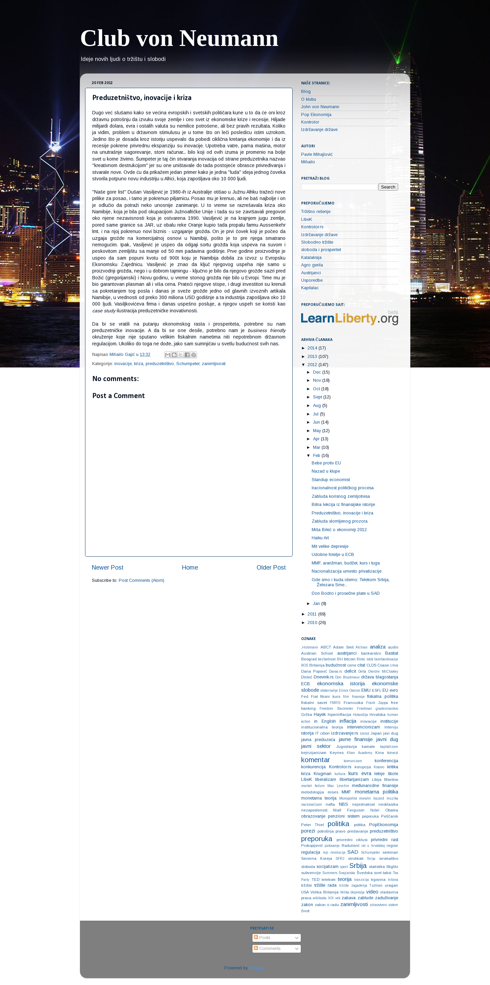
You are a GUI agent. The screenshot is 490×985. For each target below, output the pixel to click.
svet (377, 873)
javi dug (390, 733)
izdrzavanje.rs (344, 733)
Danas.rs (335, 671)
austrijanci (347, 653)
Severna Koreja (316, 858)
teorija (345, 879)
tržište (306, 885)
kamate (368, 746)
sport (344, 867)
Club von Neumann (179, 38)
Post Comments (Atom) (141, 580)
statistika (377, 867)
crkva (394, 665)
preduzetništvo (160, 363)
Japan (376, 733)
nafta (330, 804)
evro (394, 690)
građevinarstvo (387, 708)
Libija (376, 779)
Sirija (371, 858)
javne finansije (356, 739)
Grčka (306, 714)
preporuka (316, 838)
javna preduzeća (318, 739)
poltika (359, 825)
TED (316, 879)
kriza (138, 363)
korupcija (363, 767)
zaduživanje (386, 898)
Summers (329, 873)
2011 (313, 614)
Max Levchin (338, 786)
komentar (315, 760)
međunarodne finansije (375, 785)
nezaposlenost (314, 810)
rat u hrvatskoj (373, 846)
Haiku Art (320, 538)
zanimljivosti (214, 363)
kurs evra (359, 773)
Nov (317, 380)
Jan (317, 603)
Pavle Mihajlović (316, 154)
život (305, 911)
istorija (307, 733)
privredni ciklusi (352, 840)
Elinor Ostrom (349, 690)
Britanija (317, 665)
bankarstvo (371, 653)
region (392, 845)
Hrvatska (378, 714)
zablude (365, 898)
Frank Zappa (377, 703)
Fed (304, 696)
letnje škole (386, 773)
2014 (313, 348)
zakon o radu (327, 905)
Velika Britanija (324, 892)
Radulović (351, 845)
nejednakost (363, 804)
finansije (358, 697)
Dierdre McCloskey (383, 671)
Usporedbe (312, 280)
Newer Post (108, 567)
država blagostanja (379, 677)
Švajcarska (347, 873)
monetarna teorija (319, 798)
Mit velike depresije (330, 546)
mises (333, 792)
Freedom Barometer (336, 708)
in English (325, 721)
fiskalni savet (314, 703)
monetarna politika (376, 791)
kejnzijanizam (313, 753)
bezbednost (327, 659)
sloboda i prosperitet (321, 249)
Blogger (257, 968)
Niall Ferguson (348, 810)
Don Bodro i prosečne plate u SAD (346, 593)
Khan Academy (359, 753)
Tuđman (375, 885)
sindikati (355, 858)
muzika (392, 798)
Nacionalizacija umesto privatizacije (346, 571)
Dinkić (306, 677)
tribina (393, 880)
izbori (325, 733)
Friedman (364, 708)
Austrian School (317, 653)
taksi (387, 873)
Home (190, 567)
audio (393, 647)
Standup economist (331, 479)
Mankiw (391, 779)
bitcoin (350, 659)
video (372, 891)
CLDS (371, 665)
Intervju (391, 727)
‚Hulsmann (309, 647)
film (346, 697)
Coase (383, 665)
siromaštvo (388, 858)
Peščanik (389, 816)
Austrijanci (311, 272)
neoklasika (388, 804)
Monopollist (348, 798)
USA (305, 892)
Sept (318, 397)
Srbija (357, 865)
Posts (262, 937)
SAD (352, 852)
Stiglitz (392, 867)
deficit (350, 671)
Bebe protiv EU (326, 463)
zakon (307, 904)
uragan (391, 885)
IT (317, 733)
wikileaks (319, 898)
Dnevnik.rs (323, 677)
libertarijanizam (354, 779)
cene (351, 665)
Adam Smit (343, 647)
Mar (317, 447)
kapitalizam (389, 747)
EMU (366, 690)
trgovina (378, 879)
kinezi (392, 753)
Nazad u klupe (326, 471)
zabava (349, 898)
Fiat (314, 696)
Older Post (271, 567)
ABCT (326, 647)
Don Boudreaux (347, 677)
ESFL (376, 690)
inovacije (123, 363)
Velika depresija (352, 892)
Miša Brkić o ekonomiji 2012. (340, 529)
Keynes (337, 753)
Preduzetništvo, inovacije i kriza (342, 513)
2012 (313, 364)
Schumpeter (187, 363)
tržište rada (325, 885)
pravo (340, 831)
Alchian (362, 647)
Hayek (320, 714)
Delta (362, 671)
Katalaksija (311, 257)
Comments (267, 948)
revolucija (337, 852)
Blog (306, 91)
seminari (390, 852)
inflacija (348, 721)
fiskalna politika (382, 696)
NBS (343, 804)
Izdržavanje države (319, 129)
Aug (317, 405)
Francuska (353, 703)
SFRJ (340, 858)
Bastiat (391, 653)
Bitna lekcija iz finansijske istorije (343, 504)
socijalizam (327, 866)
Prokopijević (312, 845)
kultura (339, 774)
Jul (316, 414)
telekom (329, 879)
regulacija (310, 852)
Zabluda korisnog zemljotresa (341, 496)
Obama (391, 810)
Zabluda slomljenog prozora (340, 521)
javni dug (387, 739)
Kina (379, 753)
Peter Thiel (312, 825)
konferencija (386, 760)
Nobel (374, 810)
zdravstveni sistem (384, 905)
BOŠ (304, 665)
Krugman (322, 773)
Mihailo (308, 162)
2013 (313, 356)
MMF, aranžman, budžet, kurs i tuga (346, 563)
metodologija (312, 792)
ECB (305, 684)
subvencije (311, 873)
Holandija (360, 715)
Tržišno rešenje (315, 211)
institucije (389, 721)
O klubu (308, 99)
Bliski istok (365, 659)
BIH (340, 659)
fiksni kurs (330, 696)
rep (325, 852)
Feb (317, 455)
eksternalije (329, 690)
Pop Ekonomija (316, 114)
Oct (317, 389)
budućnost (336, 665)
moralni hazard (371, 798)
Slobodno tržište (317, 242)
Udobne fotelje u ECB (333, 554)
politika (338, 823)
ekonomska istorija (341, 683)
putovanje (332, 846)
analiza (378, 647)
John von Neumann (320, 106)
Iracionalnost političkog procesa (343, 488)
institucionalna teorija (322, 727)
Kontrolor (310, 122)
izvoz (364, 733)
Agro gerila (312, 265)
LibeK (306, 219)
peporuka (370, 816)
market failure (313, 786)
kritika (392, 767)
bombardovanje (386, 659)
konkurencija (313, 767)
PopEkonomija (383, 824)
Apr (317, 439)
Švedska (365, 873)
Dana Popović (314, 671)
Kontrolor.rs (312, 227)
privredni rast (384, 839)
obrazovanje (313, 816)
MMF (346, 792)
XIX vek (334, 898)
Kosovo (379, 767)
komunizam (353, 761)
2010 (313, 622)
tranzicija (361, 880)
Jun (317, 422)
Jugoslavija (346, 746)
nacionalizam (311, 804)
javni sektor (316, 746)
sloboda (308, 867)
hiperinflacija (339, 714)
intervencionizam (363, 727)
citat (361, 665)
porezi (308, 831)
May (317, 430)
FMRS (335, 703)
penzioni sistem (344, 816)
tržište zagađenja (353, 885)
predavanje (357, 831)
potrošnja (325, 831)
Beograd (309, 659)
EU (385, 690)
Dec (317, 372)
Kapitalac (310, 287)
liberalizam (325, 779)
